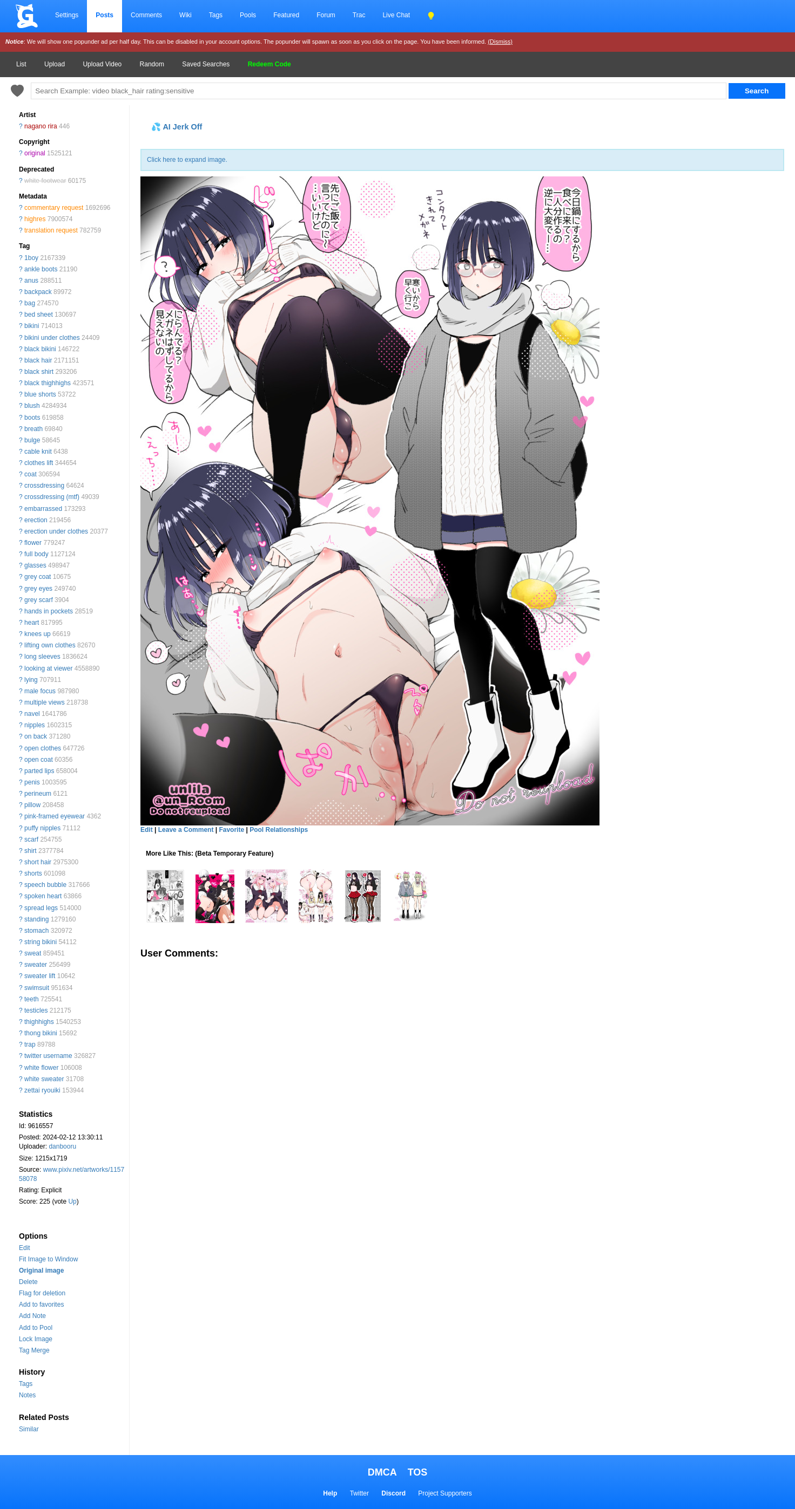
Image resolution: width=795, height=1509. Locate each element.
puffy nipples (42, 828)
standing (36, 919)
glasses (35, 565)
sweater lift (39, 976)
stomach (36, 930)
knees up (37, 634)
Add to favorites (41, 1304)
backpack (38, 292)
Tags (216, 15)
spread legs (41, 908)
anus (31, 280)
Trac (359, 15)
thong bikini (40, 1033)
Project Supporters (444, 1493)
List (21, 64)
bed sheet (38, 314)
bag (29, 303)
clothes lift (38, 463)
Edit (24, 1248)
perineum (37, 793)
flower (33, 543)
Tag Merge (34, 1350)
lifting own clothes (50, 645)
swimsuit (36, 988)
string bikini (40, 942)
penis (32, 782)
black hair (38, 360)
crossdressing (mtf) (51, 497)
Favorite (231, 830)
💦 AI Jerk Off (176, 126)
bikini (31, 326)
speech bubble (45, 885)
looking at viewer (48, 668)
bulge (32, 440)
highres (34, 219)
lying (31, 680)
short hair (37, 862)
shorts (33, 873)
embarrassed (43, 509)
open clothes (42, 748)
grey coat (37, 577)
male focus (40, 691)
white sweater (44, 1079)
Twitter (359, 1493)
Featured (286, 15)
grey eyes (38, 588)
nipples (34, 725)
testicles (36, 1010)
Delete (28, 1282)
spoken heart (43, 896)
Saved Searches (206, 64)
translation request (51, 230)
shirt (30, 851)
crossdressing (44, 485)
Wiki (185, 15)
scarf (31, 839)
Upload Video (102, 64)
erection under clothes (56, 531)
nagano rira (40, 126)
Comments (146, 15)
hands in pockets (48, 611)
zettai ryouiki (42, 1090)
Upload (54, 64)
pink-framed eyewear (54, 816)
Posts (104, 15)
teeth (31, 999)
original (34, 153)
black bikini (40, 349)
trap (30, 1044)
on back (35, 736)
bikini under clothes (52, 338)
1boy (31, 258)
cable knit (38, 451)
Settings (66, 15)
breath (33, 429)
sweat (32, 953)
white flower (41, 1067)
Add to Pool (35, 1328)
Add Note (32, 1316)
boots (32, 417)
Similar (29, 1429)
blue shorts (40, 394)
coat (30, 474)
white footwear (45, 181)
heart (31, 622)
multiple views (44, 702)
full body (36, 554)
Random (152, 64)
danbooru (62, 1146)
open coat (38, 759)
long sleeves (42, 656)
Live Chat (396, 15)
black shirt (38, 371)
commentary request (53, 207)
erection (36, 520)
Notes (27, 1395)
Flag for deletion (42, 1293)
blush (32, 405)
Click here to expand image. (187, 159)
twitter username (48, 1056)
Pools (248, 15)
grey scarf (38, 600)
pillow (32, 805)
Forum (325, 15)
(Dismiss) (500, 41)
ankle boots (40, 269)
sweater (35, 964)
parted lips (39, 771)
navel (32, 714)
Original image (41, 1270)
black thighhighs (47, 383)
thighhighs (39, 1022)
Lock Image (35, 1339)
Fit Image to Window (48, 1259)
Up (72, 1201)
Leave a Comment (186, 830)
